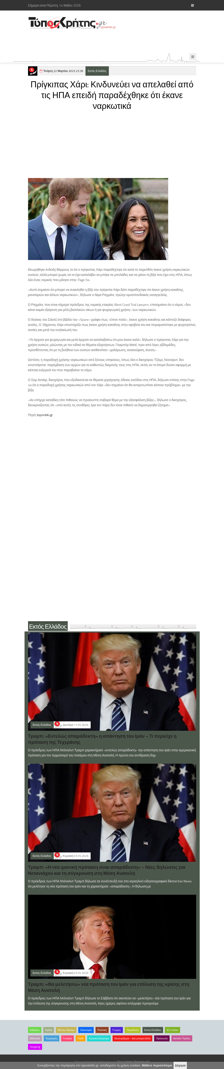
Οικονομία (86, 1030)
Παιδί (80, 1038)
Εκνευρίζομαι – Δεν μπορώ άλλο (132, 1038)
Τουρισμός (51, 1038)
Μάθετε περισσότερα (157, 1065)
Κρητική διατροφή (99, 1038)
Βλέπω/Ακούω (66, 1030)
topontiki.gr (45, 414)
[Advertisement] (113, 41)
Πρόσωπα (161, 1038)
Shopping (35, 1047)
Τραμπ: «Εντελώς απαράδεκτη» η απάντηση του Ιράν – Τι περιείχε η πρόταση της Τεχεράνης (102, 739)
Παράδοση (133, 1030)
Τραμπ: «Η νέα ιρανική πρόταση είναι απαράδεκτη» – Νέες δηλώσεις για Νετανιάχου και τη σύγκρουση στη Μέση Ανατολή (106, 870)
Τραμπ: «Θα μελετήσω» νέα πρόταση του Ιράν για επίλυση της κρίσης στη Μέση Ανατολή (108, 987)
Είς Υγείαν (172, 1030)
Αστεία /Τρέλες (181, 1038)
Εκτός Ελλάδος (97, 71)
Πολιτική (102, 1030)
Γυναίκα (67, 1038)
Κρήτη (48, 1030)
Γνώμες (116, 1030)
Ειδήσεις (34, 1030)
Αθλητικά (35, 1038)
